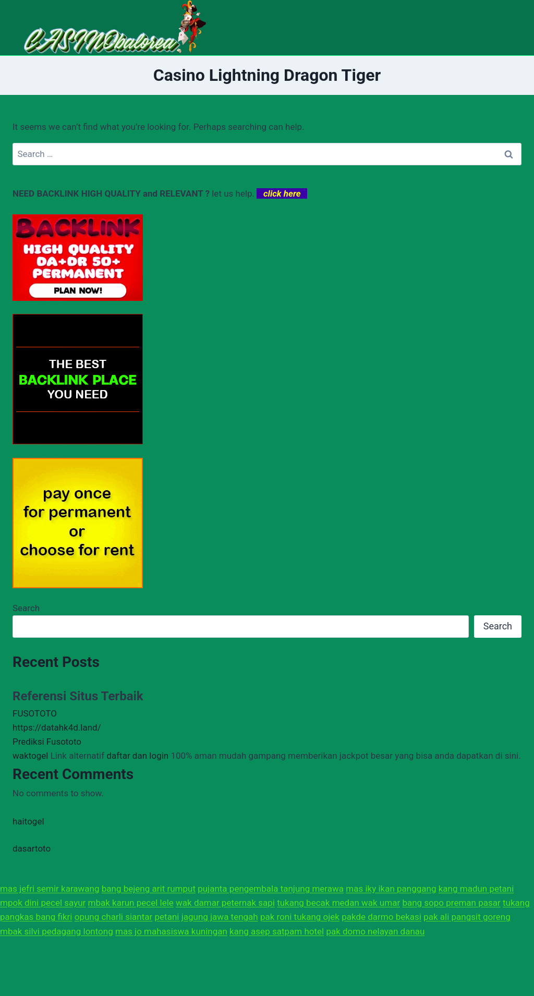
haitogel (28, 821)
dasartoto (32, 848)
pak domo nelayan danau (375, 931)
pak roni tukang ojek (299, 917)
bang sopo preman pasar (451, 902)
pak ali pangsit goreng (467, 917)
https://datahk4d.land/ (57, 727)
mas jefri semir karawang (50, 888)
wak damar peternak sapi (225, 902)
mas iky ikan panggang (391, 888)
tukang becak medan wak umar (338, 902)
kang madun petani (476, 888)
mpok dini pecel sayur (43, 902)
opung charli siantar (114, 917)
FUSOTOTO (35, 713)
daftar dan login (137, 755)
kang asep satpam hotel (276, 931)
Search (26, 608)
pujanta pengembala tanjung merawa (271, 888)
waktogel (30, 755)
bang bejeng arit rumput (149, 888)
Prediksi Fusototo (47, 741)
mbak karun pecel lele (131, 902)
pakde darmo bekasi (381, 917)
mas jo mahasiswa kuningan (171, 931)
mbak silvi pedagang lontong (56, 931)
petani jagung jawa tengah (206, 917)
